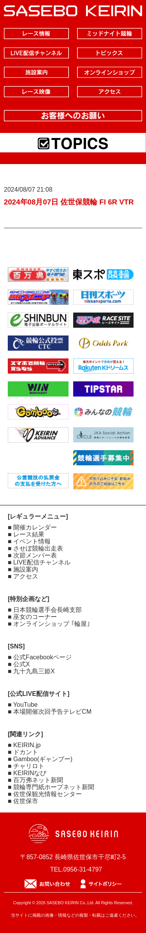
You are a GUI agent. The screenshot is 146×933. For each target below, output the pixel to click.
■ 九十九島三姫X (31, 671)
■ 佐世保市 (23, 801)
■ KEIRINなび (27, 773)
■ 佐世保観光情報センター (45, 794)
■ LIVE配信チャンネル (39, 562)
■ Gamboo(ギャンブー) (40, 759)
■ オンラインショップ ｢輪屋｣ (49, 623)
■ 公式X (19, 664)
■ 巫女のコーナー (32, 616)
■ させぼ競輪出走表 (35, 548)
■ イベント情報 (29, 541)
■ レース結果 (26, 534)
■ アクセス (23, 576)
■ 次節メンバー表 (32, 555)
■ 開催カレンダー (32, 527)
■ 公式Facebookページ (40, 657)
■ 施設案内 (23, 569)
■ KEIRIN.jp (24, 745)
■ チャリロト (26, 766)
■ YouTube (23, 704)
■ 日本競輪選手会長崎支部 (45, 609)
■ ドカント (23, 752)
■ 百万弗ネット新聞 (35, 780)
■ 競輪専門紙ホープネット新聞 (51, 787)
